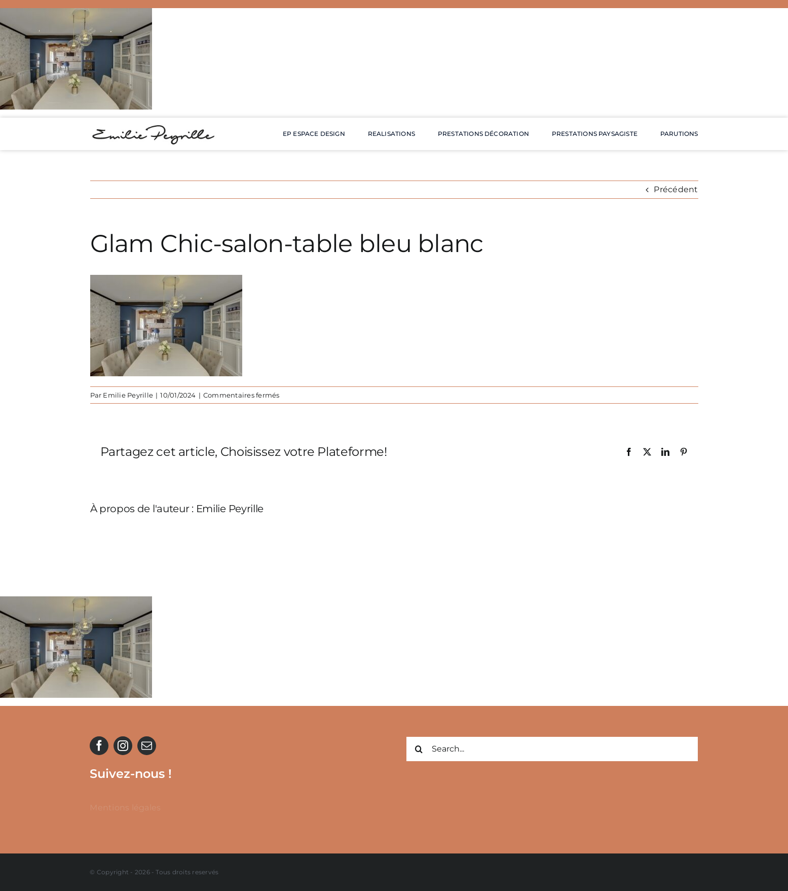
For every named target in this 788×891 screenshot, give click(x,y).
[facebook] (99, 745)
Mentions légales (125, 807)
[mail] (146, 745)
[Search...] (552, 749)
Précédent (676, 189)
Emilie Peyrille (128, 395)
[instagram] (123, 745)
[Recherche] (418, 749)
